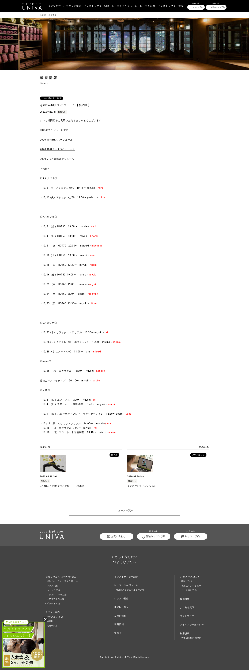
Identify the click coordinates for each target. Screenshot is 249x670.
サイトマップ (187, 616)
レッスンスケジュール (125, 6)
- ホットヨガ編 (52, 590)
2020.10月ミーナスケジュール (57, 149)
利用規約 (185, 633)
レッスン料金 (147, 6)
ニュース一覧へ (125, 510)
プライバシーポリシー (192, 624)
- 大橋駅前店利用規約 (190, 638)
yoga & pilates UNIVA (120, 657)
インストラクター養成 (170, 6)
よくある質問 (187, 607)
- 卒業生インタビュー (190, 585)
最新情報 (119, 624)
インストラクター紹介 (97, 6)
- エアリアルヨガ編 (54, 599)
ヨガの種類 (120, 615)
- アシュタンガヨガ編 (56, 594)
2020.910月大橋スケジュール (57, 158)
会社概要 (185, 598)
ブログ (117, 633)
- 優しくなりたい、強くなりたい (61, 581)
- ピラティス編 (52, 603)
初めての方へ (55, 6)
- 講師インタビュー (189, 581)
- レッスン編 (51, 585)
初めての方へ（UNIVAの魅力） (62, 576)
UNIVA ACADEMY (189, 576)
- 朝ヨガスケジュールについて (129, 590)
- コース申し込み (188, 590)
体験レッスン (121, 607)
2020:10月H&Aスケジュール (56, 139)
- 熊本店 (49, 621)
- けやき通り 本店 (54, 617)
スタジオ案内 (73, 6)
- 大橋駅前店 (51, 625)
